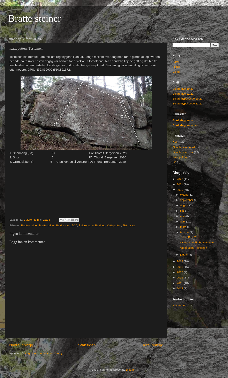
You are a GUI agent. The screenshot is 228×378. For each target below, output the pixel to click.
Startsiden (87, 345)
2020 (180, 189)
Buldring (100, 225)
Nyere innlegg (21, 345)
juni (182, 210)
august (184, 205)
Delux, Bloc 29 (188, 237)
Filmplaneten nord (184, 147)
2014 (180, 288)
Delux (176, 142)
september (187, 200)
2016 (180, 277)
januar (184, 254)
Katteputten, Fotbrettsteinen (197, 242)
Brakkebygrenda (183, 120)
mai (182, 216)
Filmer (176, 66)
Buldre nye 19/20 (66, 225)
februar (185, 232)
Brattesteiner (47, 225)
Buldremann (86, 225)
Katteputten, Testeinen (193, 247)
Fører (176, 61)
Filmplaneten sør (183, 152)
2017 (180, 272)
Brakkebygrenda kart (185, 125)
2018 (180, 266)
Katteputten (114, 225)
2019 (180, 261)
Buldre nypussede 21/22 (188, 103)
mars (183, 226)
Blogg (176, 71)
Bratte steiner (34, 18)
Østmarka (129, 225)
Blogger (130, 369)
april (183, 221)
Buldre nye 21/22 (183, 93)
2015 (180, 283)
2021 (180, 184)
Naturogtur (179, 305)
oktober (185, 194)
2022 (180, 179)
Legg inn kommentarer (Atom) (43, 353)
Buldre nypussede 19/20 (188, 98)
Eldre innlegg (152, 345)
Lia (174, 162)
